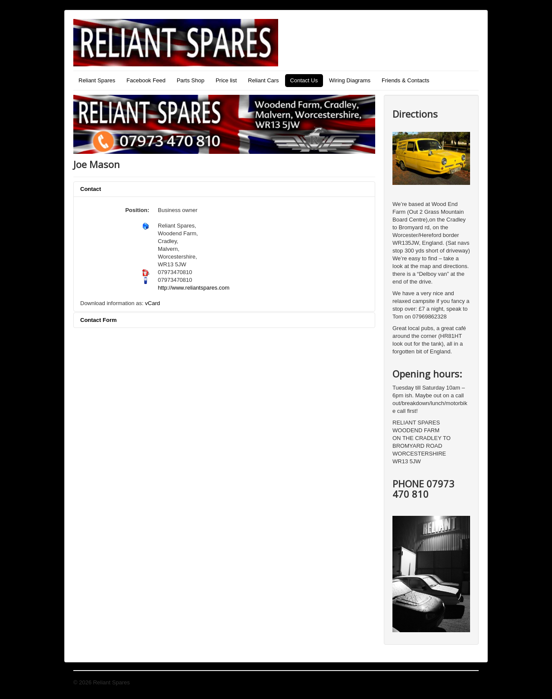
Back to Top (464, 682)
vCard (152, 303)
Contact (90, 189)
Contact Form (98, 320)
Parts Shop (190, 80)
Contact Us (304, 80)
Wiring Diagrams (349, 80)
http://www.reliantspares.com (193, 287)
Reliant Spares (96, 80)
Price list (226, 80)
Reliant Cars (263, 80)
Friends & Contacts (406, 80)
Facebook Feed (145, 80)
